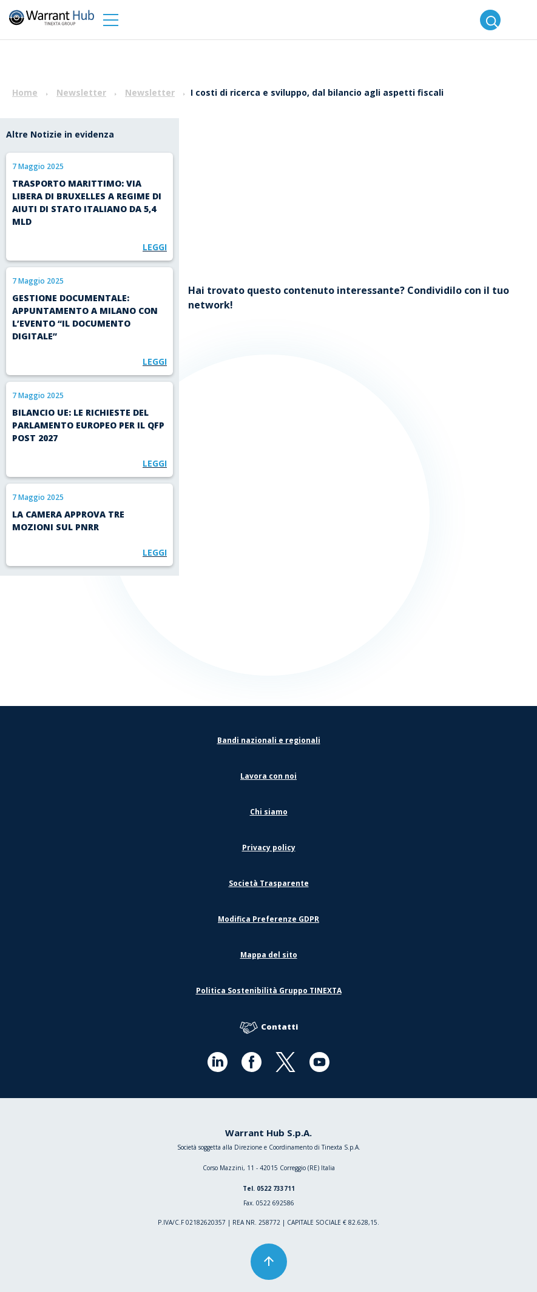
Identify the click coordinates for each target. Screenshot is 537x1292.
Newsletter (81, 92)
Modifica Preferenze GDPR (268, 919)
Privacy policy (269, 847)
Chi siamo (269, 812)
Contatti (269, 1027)
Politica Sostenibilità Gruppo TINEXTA (269, 990)
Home (25, 92)
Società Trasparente (269, 883)
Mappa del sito (268, 955)
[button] (110, 19)
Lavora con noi (268, 776)
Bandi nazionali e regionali (268, 740)
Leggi (155, 247)
